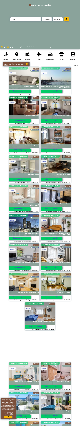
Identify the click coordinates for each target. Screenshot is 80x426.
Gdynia (12, 73)
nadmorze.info (40, 5)
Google (12, 401)
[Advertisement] (40, 347)
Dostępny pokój (19, 91)
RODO (11, 414)
